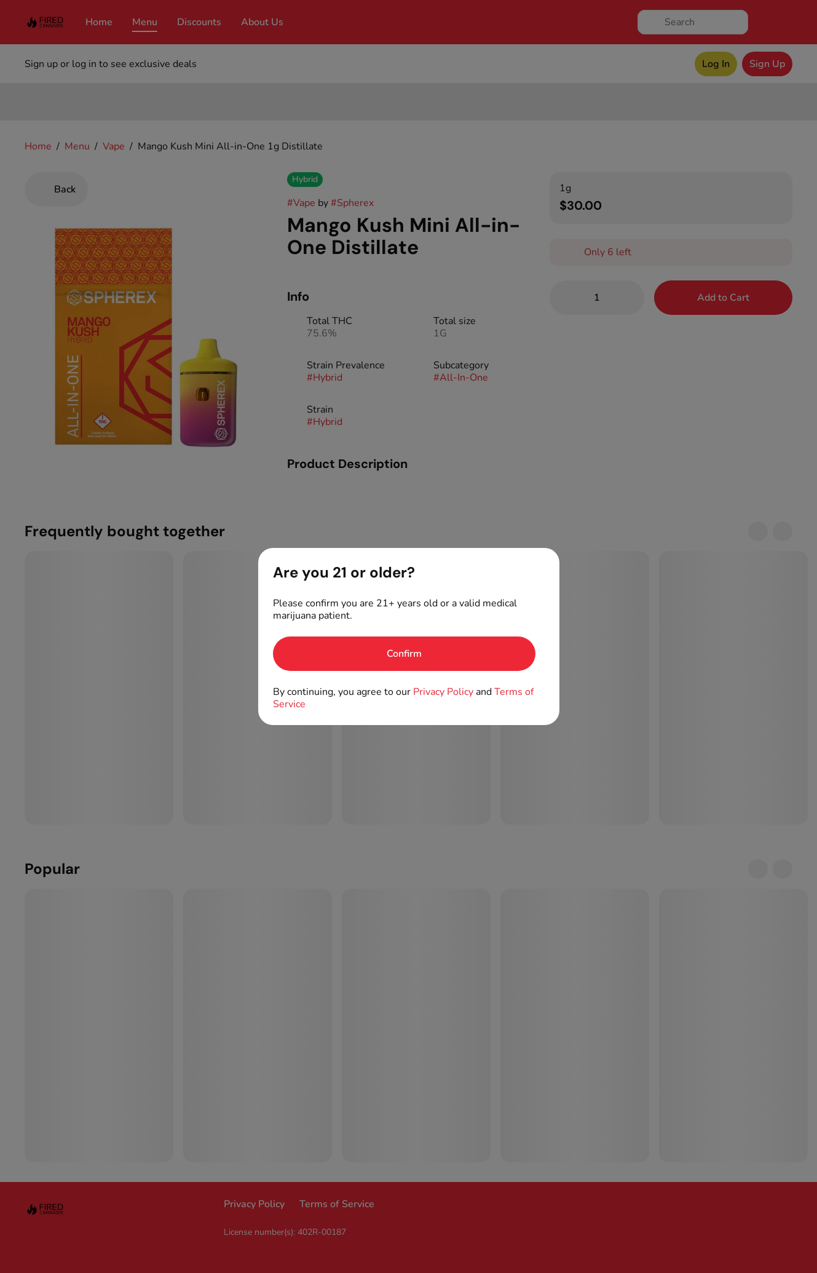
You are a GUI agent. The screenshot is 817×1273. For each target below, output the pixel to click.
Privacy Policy (443, 692)
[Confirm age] (404, 653)
